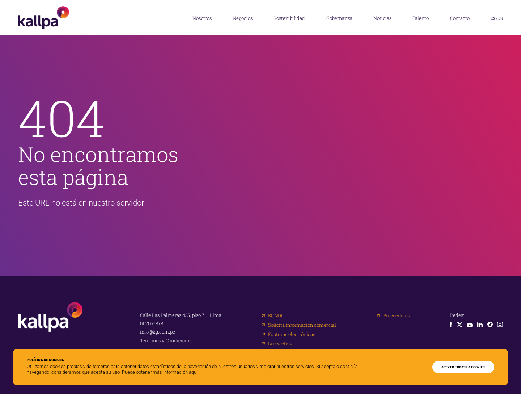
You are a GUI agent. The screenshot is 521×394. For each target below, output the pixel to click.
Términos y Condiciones (166, 340)
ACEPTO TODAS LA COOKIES (463, 367)
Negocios (243, 18)
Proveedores (396, 315)
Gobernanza (339, 18)
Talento (420, 18)
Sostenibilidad (289, 18)
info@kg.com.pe (157, 332)
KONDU (276, 315)
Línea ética (280, 343)
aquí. (194, 372)
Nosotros (202, 18)
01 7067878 (151, 323)
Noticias (382, 18)
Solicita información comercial (302, 325)
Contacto (460, 18)
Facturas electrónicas (291, 334)
